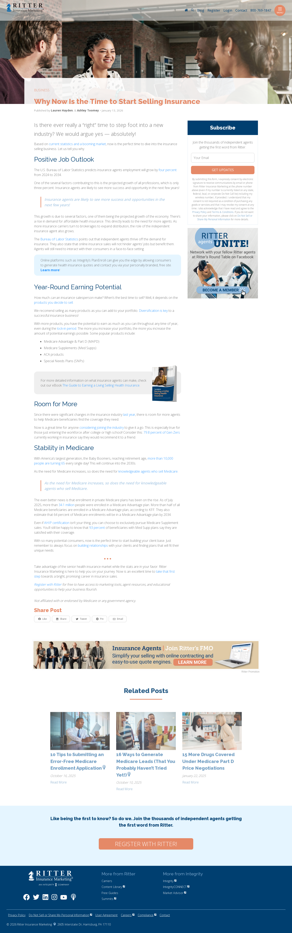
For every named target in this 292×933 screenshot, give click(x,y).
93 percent (97, 527)
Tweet (81, 619)
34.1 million (66, 505)
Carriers (107, 881)
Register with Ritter (47, 584)
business (41, 90)
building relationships (93, 545)
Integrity (169, 881)
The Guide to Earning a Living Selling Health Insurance (101, 385)
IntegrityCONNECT (176, 887)
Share (61, 619)
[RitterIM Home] (186, 10)
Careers (127, 915)
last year (129, 414)
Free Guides (110, 893)
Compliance (147, 915)
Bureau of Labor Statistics (59, 239)
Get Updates (223, 170)
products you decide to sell (53, 302)
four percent (168, 170)
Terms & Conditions (222, 212)
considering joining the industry (101, 427)
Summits (109, 899)
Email (118, 619)
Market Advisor (174, 893)
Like (42, 619)
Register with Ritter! (146, 844)
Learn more (50, 270)
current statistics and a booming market (77, 144)
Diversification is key (153, 310)
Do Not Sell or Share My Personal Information (225, 217)
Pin (100, 619)
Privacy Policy (199, 212)
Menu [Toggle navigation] (280, 10)
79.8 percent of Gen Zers (162, 432)
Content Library (113, 887)
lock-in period (66, 328)
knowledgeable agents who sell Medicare (148, 471)
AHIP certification (56, 522)
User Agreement (106, 915)
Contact (165, 915)
